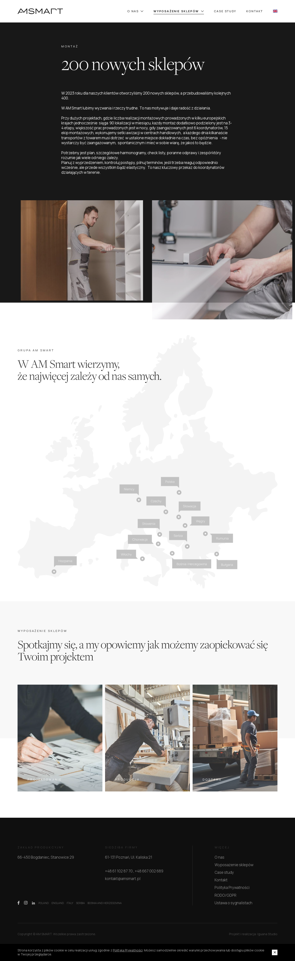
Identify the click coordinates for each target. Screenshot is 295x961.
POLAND (43, 905)
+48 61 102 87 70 (119, 873)
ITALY (70, 905)
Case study (225, 11)
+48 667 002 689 (149, 873)
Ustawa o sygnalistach (233, 905)
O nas (135, 11)
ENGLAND (58, 905)
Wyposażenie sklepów (178, 11)
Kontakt (254, 11)
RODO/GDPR (225, 897)
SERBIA (80, 905)
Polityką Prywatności (128, 950)
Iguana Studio (267, 936)
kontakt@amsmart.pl (122, 881)
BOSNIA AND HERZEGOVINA (105, 905)
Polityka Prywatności (232, 889)
